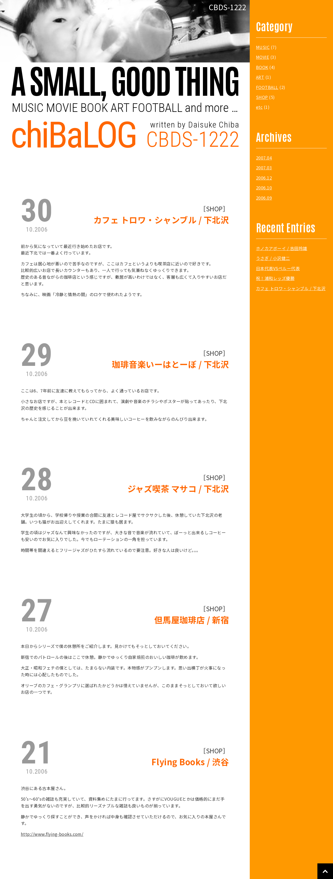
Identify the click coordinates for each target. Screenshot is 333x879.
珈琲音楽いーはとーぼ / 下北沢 (170, 364)
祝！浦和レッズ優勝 (275, 278)
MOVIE (262, 57)
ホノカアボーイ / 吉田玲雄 (281, 248)
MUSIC (263, 47)
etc (259, 107)
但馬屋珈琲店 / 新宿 (191, 620)
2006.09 (264, 198)
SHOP (214, 209)
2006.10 (264, 187)
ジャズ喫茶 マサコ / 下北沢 (178, 488)
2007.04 (264, 158)
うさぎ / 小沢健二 (273, 258)
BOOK (262, 67)
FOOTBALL (267, 87)
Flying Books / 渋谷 (190, 762)
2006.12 (264, 178)
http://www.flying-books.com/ (52, 834)
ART (260, 77)
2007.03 (264, 167)
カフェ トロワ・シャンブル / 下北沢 (161, 220)
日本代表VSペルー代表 (278, 268)
